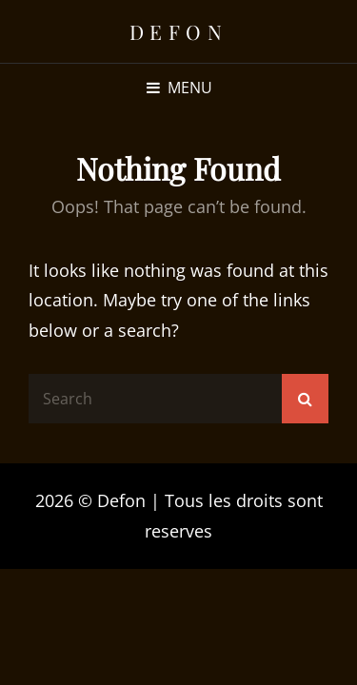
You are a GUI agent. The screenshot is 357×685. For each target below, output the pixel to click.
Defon (178, 31)
